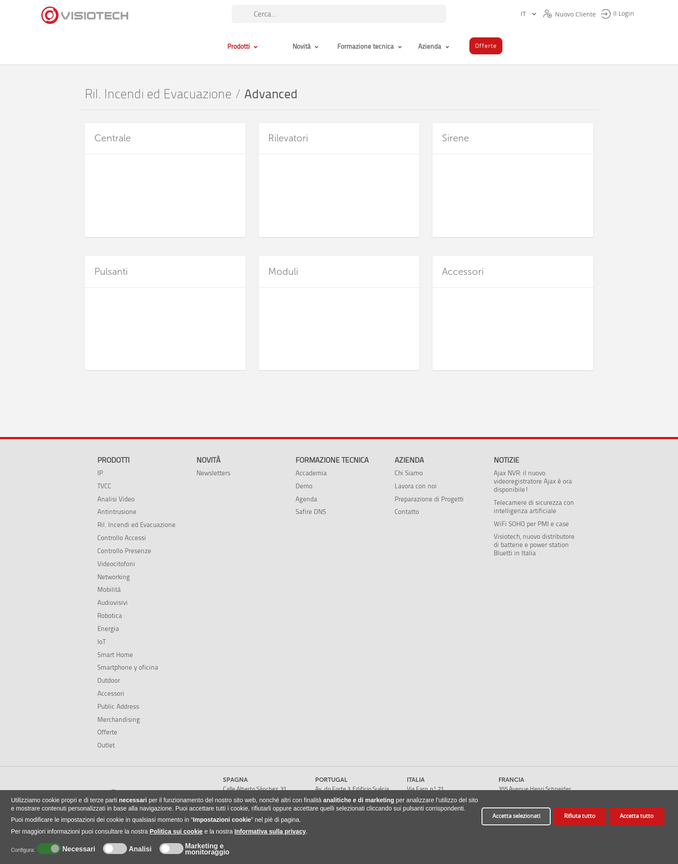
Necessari (78, 849)
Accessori (110, 693)
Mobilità (109, 589)
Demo (304, 486)
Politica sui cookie (176, 831)
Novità (208, 460)
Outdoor (108, 680)
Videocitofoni (116, 564)
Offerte (107, 732)
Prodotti (113, 460)
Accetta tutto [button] (637, 816)
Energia (108, 628)
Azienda (409, 460)
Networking (113, 577)
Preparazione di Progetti (429, 499)
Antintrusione (116, 511)
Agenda (306, 499)
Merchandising (118, 719)
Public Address (118, 706)
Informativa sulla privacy (270, 831)
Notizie (506, 460)
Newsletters (213, 473)
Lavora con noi (416, 486)
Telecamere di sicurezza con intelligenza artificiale (534, 506)
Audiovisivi (112, 602)
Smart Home (115, 655)
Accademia (311, 473)
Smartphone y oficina (127, 667)
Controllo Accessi (121, 538)
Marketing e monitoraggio (207, 849)
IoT (101, 641)
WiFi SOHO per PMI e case (531, 524)
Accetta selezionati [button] (516, 816)
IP (100, 473)
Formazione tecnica (332, 460)
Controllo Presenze (124, 551)
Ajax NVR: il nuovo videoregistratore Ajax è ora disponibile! (533, 481)
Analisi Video (116, 499)
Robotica (109, 615)
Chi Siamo (409, 473)
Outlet (106, 745)
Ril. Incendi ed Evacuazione (158, 94)
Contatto (407, 511)
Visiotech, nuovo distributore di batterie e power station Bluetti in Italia (534, 544)
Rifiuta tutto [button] (579, 816)
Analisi (139, 849)
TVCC (104, 486)
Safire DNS (311, 511)
